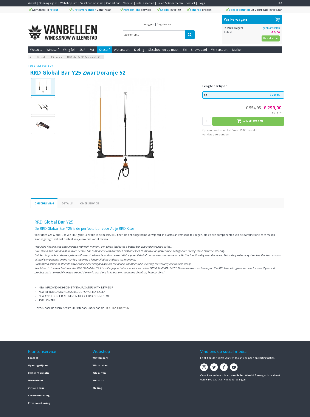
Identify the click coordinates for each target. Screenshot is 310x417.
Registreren (164, 24)
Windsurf (52, 50)
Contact (190, 3)
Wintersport (219, 50)
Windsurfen (100, 365)
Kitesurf (104, 50)
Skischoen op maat (91, 3)
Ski (185, 50)
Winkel (32, 3)
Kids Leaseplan (145, 3)
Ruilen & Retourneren (170, 3)
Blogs (201, 3)
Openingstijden (48, 3)
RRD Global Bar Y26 (117, 308)
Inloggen (149, 24)
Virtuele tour (36, 387)
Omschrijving (44, 203)
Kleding (139, 50)
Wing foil (69, 50)
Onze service (89, 203)
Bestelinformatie (39, 372)
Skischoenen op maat (163, 50)
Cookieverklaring (39, 395)
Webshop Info (69, 3)
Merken (237, 50)
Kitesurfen (99, 372)
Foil (92, 50)
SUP (82, 50)
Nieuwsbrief (35, 380)
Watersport (122, 50)
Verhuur (128, 3)
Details (67, 203)
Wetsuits (36, 50)
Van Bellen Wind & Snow (246, 375)
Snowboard (199, 50)
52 (243, 95)
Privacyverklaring (39, 403)
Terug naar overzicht (40, 65)
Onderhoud (113, 3)
